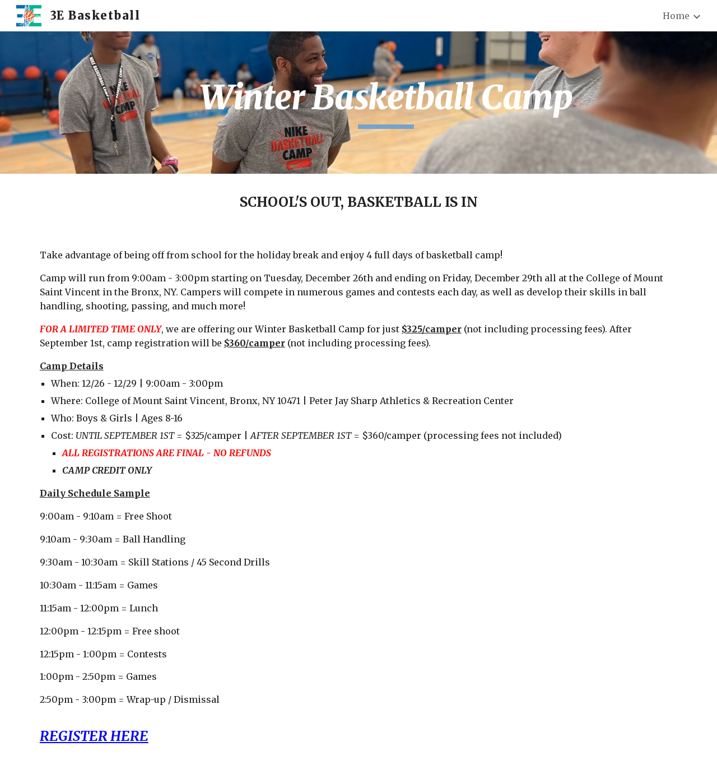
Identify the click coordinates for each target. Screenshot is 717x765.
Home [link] (676, 15)
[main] (386, 102)
